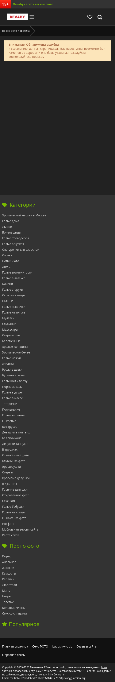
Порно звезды (12, 387)
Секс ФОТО (40, 646)
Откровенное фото (15, 495)
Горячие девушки (14, 489)
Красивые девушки (16, 478)
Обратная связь (13, 655)
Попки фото (10, 261)
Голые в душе (12, 392)
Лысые (7, 227)
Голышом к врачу (14, 381)
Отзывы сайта (86, 646)
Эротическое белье (16, 352)
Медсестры (10, 329)
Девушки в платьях (16, 432)
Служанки (9, 324)
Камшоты (9, 573)
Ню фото (8, 524)
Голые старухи (12, 289)
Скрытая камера (14, 295)
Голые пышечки (13, 307)
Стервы (7, 472)
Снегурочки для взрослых (20, 250)
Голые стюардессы (15, 238)
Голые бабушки (13, 507)
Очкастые (9, 421)
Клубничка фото (13, 461)
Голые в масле (12, 398)
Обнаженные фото (15, 455)
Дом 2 (6, 267)
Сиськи (7, 255)
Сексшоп (8, 501)
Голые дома (10, 221)
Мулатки (8, 318)
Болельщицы (11, 232)
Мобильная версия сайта (20, 529)
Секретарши (11, 335)
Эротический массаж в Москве (24, 215)
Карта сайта (10, 535)
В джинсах (9, 484)
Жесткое (8, 568)
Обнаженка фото (14, 518)
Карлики (8, 579)
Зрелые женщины (15, 347)
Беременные (11, 341)
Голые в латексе (13, 278)
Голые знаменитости (17, 272)
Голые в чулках (13, 244)
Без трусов (9, 427)
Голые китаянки (13, 415)
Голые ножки (11, 358)
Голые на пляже (13, 312)
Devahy (17, 16)
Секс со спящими (14, 613)
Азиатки (8, 364)
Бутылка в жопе (13, 375)
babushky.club (62, 646)
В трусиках (10, 449)
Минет (7, 590)
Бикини (7, 284)
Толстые (8, 602)
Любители (9, 585)
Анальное (9, 562)
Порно (6, 556)
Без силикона (12, 438)
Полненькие (11, 409)
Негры (6, 596)
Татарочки (9, 404)
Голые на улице (13, 512)
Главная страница (15, 646)
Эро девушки (11, 467)
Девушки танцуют (15, 444)
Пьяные (8, 301)
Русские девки (12, 369)
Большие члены (13, 608)
